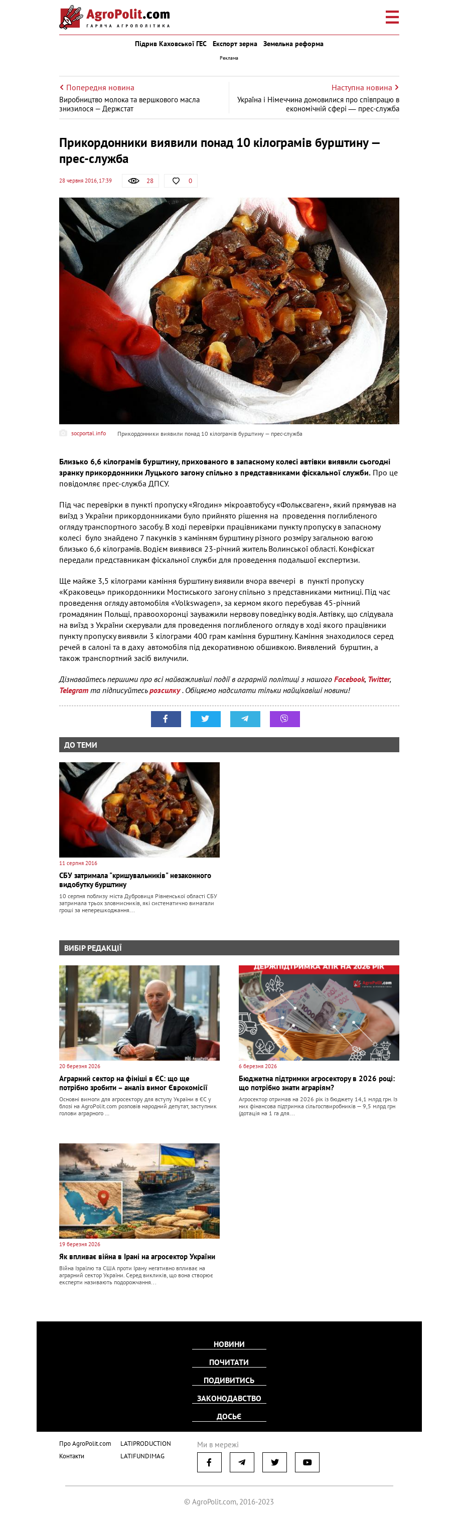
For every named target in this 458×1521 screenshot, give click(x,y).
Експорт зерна (235, 43)
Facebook (349, 679)
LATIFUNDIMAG (142, 1456)
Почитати (229, 1362)
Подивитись (229, 1380)
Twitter (379, 679)
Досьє (229, 1416)
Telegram (73, 690)
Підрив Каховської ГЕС (171, 43)
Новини (229, 1344)
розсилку (165, 690)
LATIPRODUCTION (145, 1443)
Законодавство (229, 1398)
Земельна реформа (293, 43)
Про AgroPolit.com (85, 1443)
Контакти (71, 1456)
